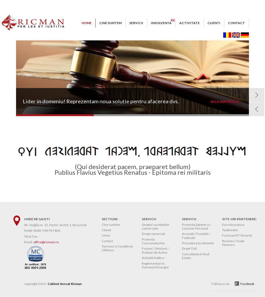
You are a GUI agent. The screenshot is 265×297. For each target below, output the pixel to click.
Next (256, 95)
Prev (256, 109)
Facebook (247, 284)
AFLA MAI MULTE (224, 102)
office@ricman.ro (46, 242)
